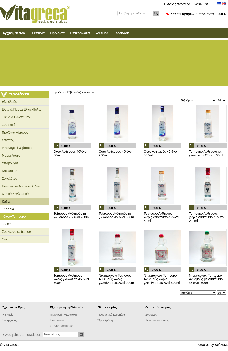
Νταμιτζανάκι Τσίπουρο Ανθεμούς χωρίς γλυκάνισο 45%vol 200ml (117, 279)
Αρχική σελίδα (14, 33)
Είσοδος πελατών (177, 4)
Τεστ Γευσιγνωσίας (157, 320)
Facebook (121, 33)
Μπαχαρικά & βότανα (17, 148)
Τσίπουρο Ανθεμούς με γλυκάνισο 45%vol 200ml (72, 215)
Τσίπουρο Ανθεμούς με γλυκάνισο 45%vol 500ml (117, 215)
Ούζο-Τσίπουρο (14, 216)
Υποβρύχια (10, 163)
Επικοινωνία (80, 33)
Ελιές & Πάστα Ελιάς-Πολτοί (22, 109)
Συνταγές (151, 314)
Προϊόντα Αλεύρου (15, 132)
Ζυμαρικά (8, 125)
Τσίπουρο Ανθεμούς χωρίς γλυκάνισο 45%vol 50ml (161, 217)
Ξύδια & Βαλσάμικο (16, 117)
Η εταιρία (38, 33)
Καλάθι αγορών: (198, 14)
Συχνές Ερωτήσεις (61, 325)
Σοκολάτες (9, 178)
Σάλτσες (8, 140)
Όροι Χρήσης (106, 320)
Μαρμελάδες (11, 155)
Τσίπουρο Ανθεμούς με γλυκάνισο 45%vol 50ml (206, 153)
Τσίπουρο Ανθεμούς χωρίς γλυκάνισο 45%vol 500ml (71, 279)
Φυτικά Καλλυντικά (15, 194)
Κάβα (6, 201)
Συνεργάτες (9, 320)
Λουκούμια (9, 171)
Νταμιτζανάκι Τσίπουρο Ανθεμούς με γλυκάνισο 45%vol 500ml (206, 279)
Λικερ (7, 224)
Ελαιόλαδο (9, 102)
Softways (221, 345)
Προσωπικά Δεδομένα (111, 314)
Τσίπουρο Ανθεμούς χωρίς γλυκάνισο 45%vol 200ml (206, 217)
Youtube (101, 33)
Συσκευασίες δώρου (16, 231)
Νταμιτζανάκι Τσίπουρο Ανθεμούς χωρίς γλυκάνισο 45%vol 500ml (162, 279)
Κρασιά (8, 209)
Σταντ (6, 239)
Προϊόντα (57, 33)
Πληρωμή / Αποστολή (63, 314)
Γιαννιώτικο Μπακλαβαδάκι (21, 186)
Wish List (201, 4)
